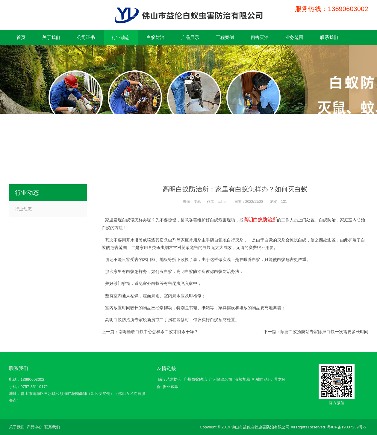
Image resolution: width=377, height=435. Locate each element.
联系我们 (18, 368)
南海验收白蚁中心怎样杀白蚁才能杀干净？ (158, 331)
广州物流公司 (220, 379)
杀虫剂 (162, 247)
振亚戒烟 (170, 386)
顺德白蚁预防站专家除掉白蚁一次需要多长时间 (324, 331)
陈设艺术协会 (169, 379)
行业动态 (23, 208)
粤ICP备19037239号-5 (346, 427)
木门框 (149, 259)
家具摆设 (226, 307)
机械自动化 (262, 379)
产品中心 (34, 427)
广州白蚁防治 (195, 379)
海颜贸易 (242, 379)
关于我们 (17, 427)
